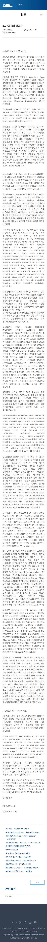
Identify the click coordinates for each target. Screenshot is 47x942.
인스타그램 (30, 922)
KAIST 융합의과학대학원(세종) (19, 846)
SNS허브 (14, 922)
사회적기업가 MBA (14, 857)
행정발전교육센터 (14, 860)
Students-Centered (15, 832)
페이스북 (25, 922)
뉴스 (20, 5)
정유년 (9, 828)
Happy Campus (31, 867)
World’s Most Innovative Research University (21, 837)
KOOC (23, 842)
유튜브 (35, 922)
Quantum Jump (22, 828)
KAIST (8, 5)
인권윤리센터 (25, 864)
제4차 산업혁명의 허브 (15, 871)
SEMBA (28, 857)
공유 (41, 15)
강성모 (29, 871)
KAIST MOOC (34, 842)
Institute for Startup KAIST (18, 853)
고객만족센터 (12, 864)
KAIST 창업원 (12, 849)
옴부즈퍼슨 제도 (30, 860)
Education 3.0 (12, 842)
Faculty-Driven (33, 832)
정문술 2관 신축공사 (14, 867)
